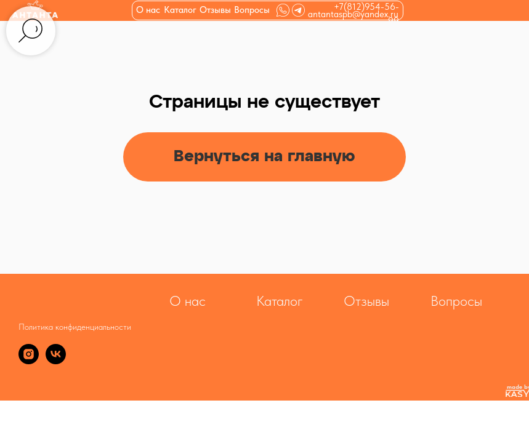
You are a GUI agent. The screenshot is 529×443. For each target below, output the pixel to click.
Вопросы (252, 9)
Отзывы (215, 9)
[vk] (56, 361)
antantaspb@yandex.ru (353, 14)
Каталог (279, 300)
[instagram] (28, 361)
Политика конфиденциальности (74, 327)
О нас (148, 9)
